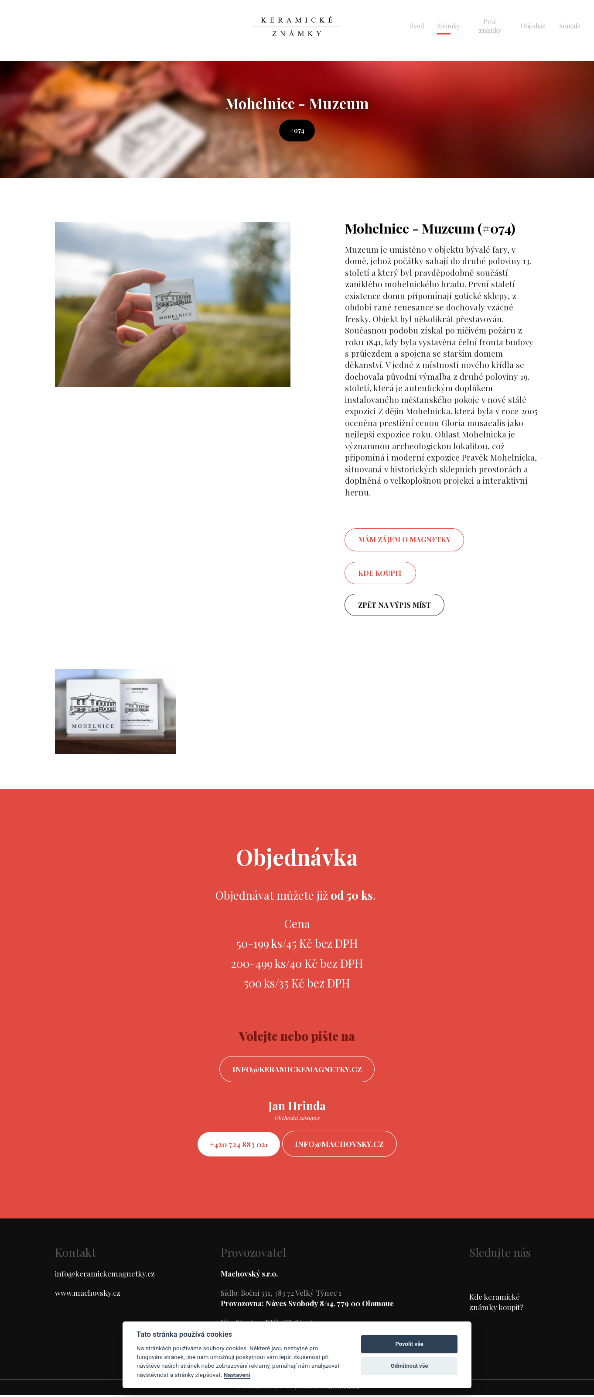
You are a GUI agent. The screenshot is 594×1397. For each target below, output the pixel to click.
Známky (448, 25)
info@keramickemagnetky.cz (297, 1069)
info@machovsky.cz (342, 1145)
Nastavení (237, 1374)
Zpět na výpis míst (394, 604)
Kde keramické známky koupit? (496, 1304)
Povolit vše (409, 1344)
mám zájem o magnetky (404, 539)
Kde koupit (380, 573)
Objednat (533, 25)
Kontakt (570, 25)
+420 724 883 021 (237, 1145)
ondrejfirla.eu (344, 1389)
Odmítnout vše (409, 1366)
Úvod (416, 25)
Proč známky (490, 25)
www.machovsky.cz (87, 1295)
